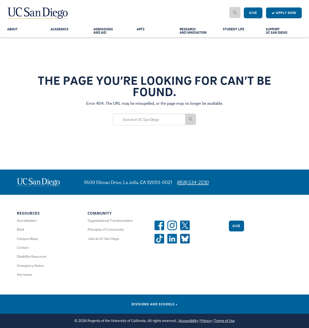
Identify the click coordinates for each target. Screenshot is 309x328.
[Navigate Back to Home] (38, 9)
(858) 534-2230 (193, 182)
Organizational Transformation (110, 220)
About (12, 30)
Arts (141, 30)
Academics (60, 30)
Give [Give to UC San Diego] (253, 13)
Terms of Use (224, 320)
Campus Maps (27, 238)
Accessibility (188, 320)
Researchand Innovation (194, 32)
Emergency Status (30, 265)
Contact (23, 247)
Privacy (206, 320)
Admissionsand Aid (103, 32)
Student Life (234, 30)
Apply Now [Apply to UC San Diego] (283, 13)
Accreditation (27, 220)
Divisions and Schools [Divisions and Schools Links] (155, 304)
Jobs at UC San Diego (103, 238)
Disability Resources (31, 256)
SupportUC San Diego (277, 32)
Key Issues (24, 274)
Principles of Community (106, 229)
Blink (20, 229)
